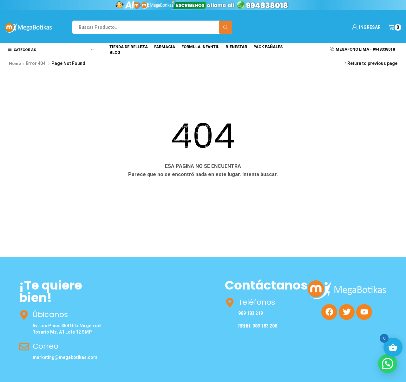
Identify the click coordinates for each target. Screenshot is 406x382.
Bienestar (236, 46)
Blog (114, 52)
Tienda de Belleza (128, 46)
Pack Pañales (268, 46)
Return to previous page (372, 63)
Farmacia (164, 46)
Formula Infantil (200, 46)
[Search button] (225, 27)
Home (15, 63)
